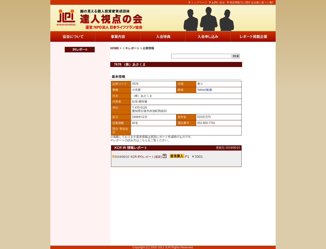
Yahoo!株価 (204, 89)
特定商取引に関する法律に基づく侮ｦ (251, 2)
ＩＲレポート (131, 48)
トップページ (199, 2)
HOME (114, 48)
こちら (143, 140)
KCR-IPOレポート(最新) (146, 156)
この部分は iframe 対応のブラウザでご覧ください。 (76, 149)
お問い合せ (218, 2)
